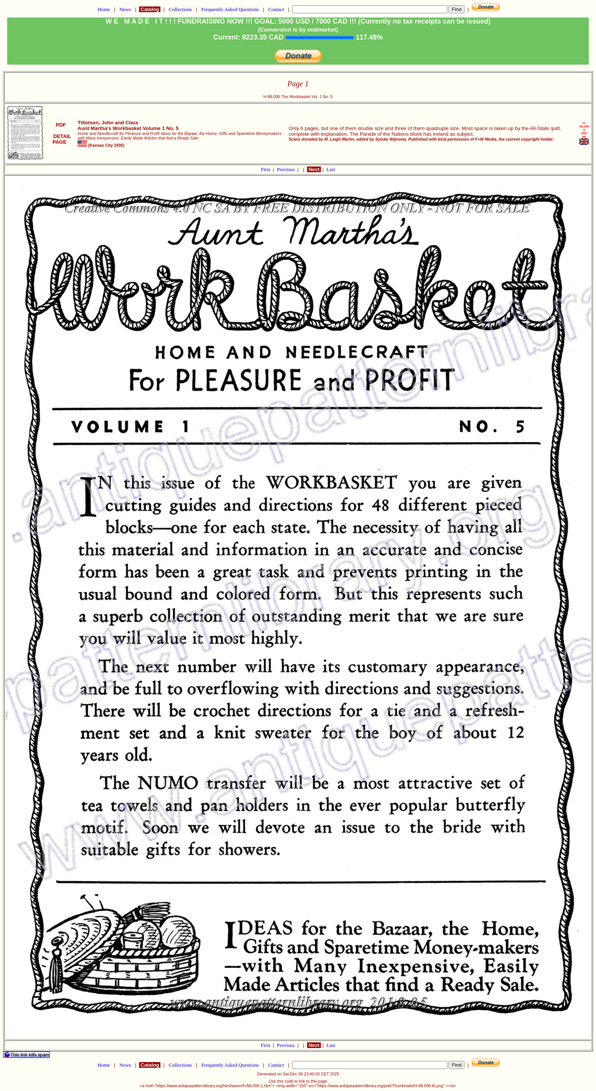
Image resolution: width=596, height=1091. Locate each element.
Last (331, 169)
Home (103, 9)
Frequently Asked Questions (230, 9)
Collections (180, 9)
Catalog (149, 9)
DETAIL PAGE (61, 139)
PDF (60, 125)
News (125, 9)
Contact (276, 9)
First (266, 169)
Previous (286, 169)
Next (314, 169)
